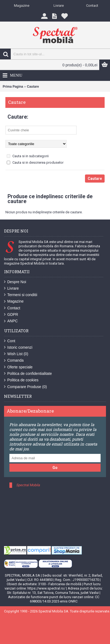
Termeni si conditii (20, 295)
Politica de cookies (21, 380)
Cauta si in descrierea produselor (35, 162)
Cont (9, 341)
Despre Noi (15, 282)
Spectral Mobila (28, 485)
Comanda (14, 360)
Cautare (33, 86)
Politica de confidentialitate (28, 373)
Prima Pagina (13, 86)
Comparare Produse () (25, 387)
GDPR (11, 314)
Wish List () (16, 354)
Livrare (11, 288)
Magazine (14, 301)
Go (55, 467)
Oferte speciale (18, 367)
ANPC (11, 321)
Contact (12, 308)
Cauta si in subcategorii (28, 156)
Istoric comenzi (18, 347)
